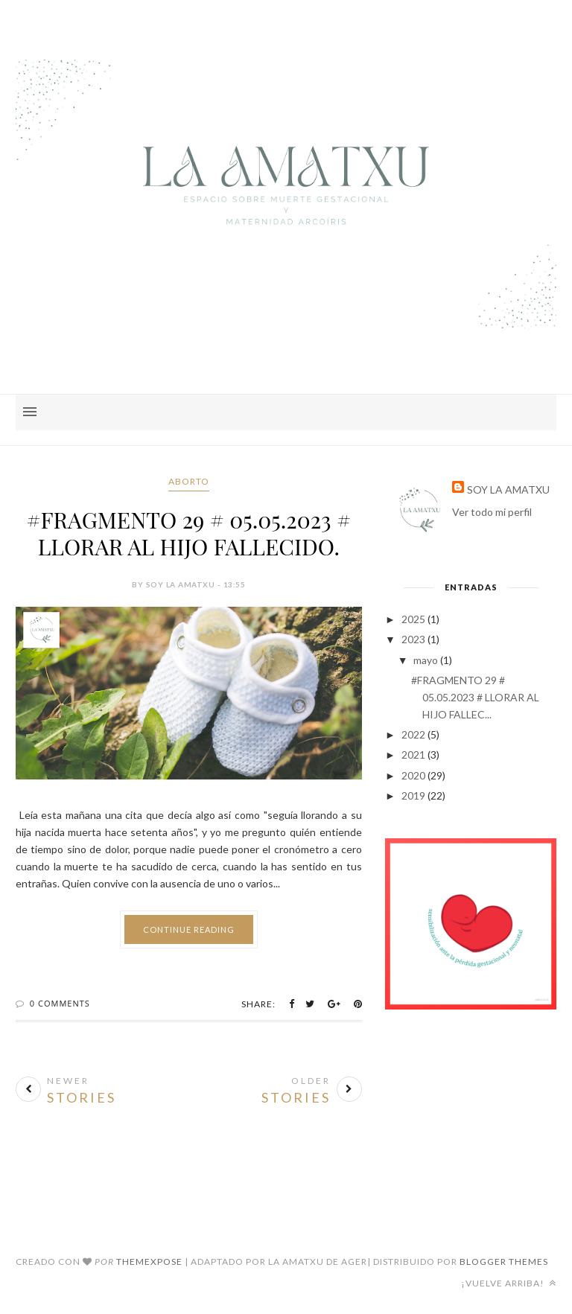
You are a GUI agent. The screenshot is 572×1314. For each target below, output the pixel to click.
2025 (413, 619)
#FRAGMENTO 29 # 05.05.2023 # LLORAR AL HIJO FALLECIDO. (188, 533)
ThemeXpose (149, 1261)
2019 (413, 795)
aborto (188, 481)
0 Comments (60, 1003)
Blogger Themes (504, 1261)
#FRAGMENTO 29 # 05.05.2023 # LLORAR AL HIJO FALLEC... (475, 697)
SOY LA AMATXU (508, 489)
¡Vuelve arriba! (508, 1283)
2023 (413, 639)
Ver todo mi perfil (492, 511)
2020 (413, 775)
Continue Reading (189, 929)
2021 (413, 754)
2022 (413, 734)
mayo (425, 660)
